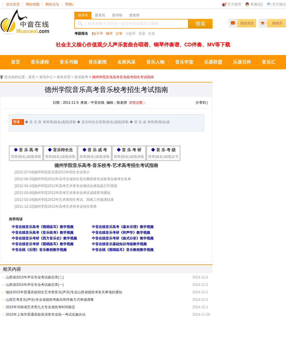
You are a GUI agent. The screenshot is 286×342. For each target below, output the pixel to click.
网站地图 (32, 4)
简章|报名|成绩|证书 (163, 157)
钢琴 (109, 34)
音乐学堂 (184, 62)
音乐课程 (40, 62)
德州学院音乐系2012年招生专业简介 (62, 172)
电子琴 (98, 34)
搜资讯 (100, 15)
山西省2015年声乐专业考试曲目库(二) (35, 277)
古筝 (119, 34)
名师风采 (126, 62)
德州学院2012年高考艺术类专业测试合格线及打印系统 (75, 186)
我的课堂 (247, 23)
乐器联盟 (213, 62)
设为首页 (13, 4)
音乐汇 (268, 62)
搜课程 (83, 15)
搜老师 (134, 15)
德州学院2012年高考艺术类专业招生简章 (65, 207)
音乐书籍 (68, 62)
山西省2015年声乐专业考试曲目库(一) (35, 285)
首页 (15, 62)
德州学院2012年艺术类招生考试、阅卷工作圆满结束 (74, 200)
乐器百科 (242, 62)
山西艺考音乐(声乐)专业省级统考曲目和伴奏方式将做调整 (50, 300)
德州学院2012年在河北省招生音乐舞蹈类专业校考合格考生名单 (82, 179)
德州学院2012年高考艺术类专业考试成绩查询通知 (72, 193)
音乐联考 (81, 77)
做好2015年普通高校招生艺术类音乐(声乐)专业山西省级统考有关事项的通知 (64, 292)
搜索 (200, 24)
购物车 (277, 23)
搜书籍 (117, 15)
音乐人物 (155, 62)
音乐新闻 (97, 62)
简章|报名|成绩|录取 (26, 157)
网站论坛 (52, 4)
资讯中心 (46, 77)
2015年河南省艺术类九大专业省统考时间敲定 (40, 307)
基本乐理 (63, 77)
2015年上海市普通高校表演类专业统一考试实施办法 (46, 314)
